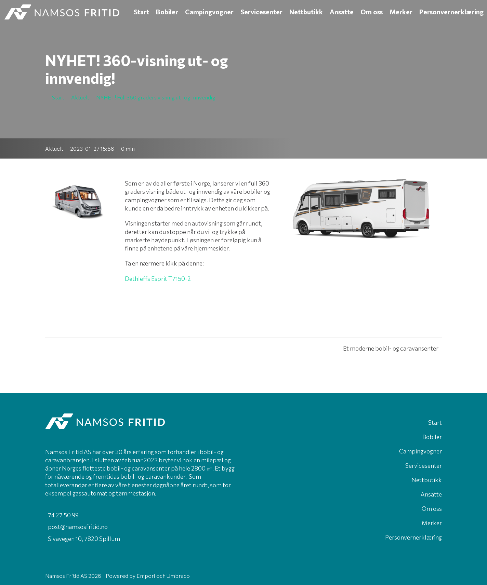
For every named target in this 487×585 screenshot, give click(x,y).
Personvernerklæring (451, 12)
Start (141, 12)
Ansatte (342, 12)
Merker (401, 12)
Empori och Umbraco (163, 575)
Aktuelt (54, 148)
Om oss (371, 12)
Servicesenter (261, 12)
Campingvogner (209, 12)
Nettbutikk (306, 12)
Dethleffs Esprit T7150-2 (158, 278)
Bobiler (167, 12)
